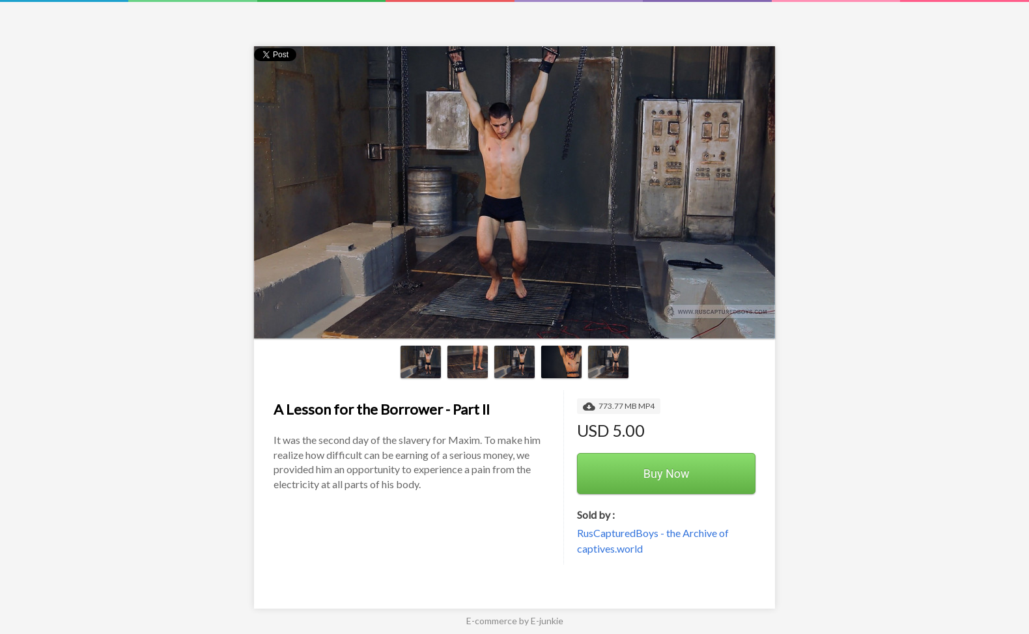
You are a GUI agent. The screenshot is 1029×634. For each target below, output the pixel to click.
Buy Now (666, 473)
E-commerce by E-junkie (514, 620)
